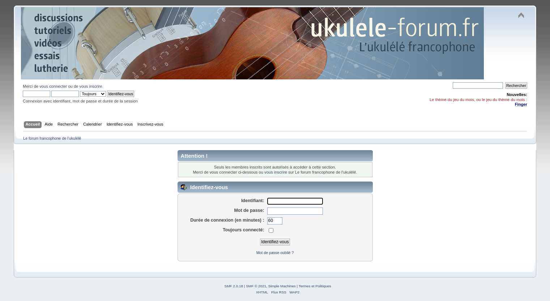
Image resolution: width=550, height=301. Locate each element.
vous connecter (53, 86)
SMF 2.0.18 (234, 286)
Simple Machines (282, 286)
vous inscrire (91, 86)
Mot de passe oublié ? (275, 252)
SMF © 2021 (256, 286)
